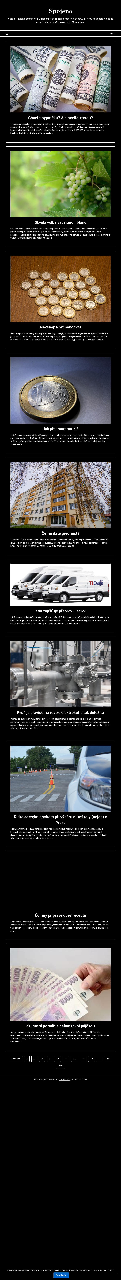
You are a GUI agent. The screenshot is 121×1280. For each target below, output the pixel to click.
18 (108, 1059)
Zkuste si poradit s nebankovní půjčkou (60, 1026)
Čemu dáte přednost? (60, 533)
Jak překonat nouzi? (60, 429)
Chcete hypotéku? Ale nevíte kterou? (60, 117)
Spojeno (60, 10)
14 (92, 1059)
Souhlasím (61, 1275)
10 (57, 1059)
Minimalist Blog (65, 1080)
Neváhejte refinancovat (60, 327)
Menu (112, 33)
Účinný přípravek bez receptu (60, 915)
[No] (117, 1273)
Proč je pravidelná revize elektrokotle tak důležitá (60, 712)
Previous (16, 1059)
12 (75, 1059)
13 (83, 1059)
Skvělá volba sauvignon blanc (60, 222)
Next (60, 1066)
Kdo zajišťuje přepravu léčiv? (60, 611)
